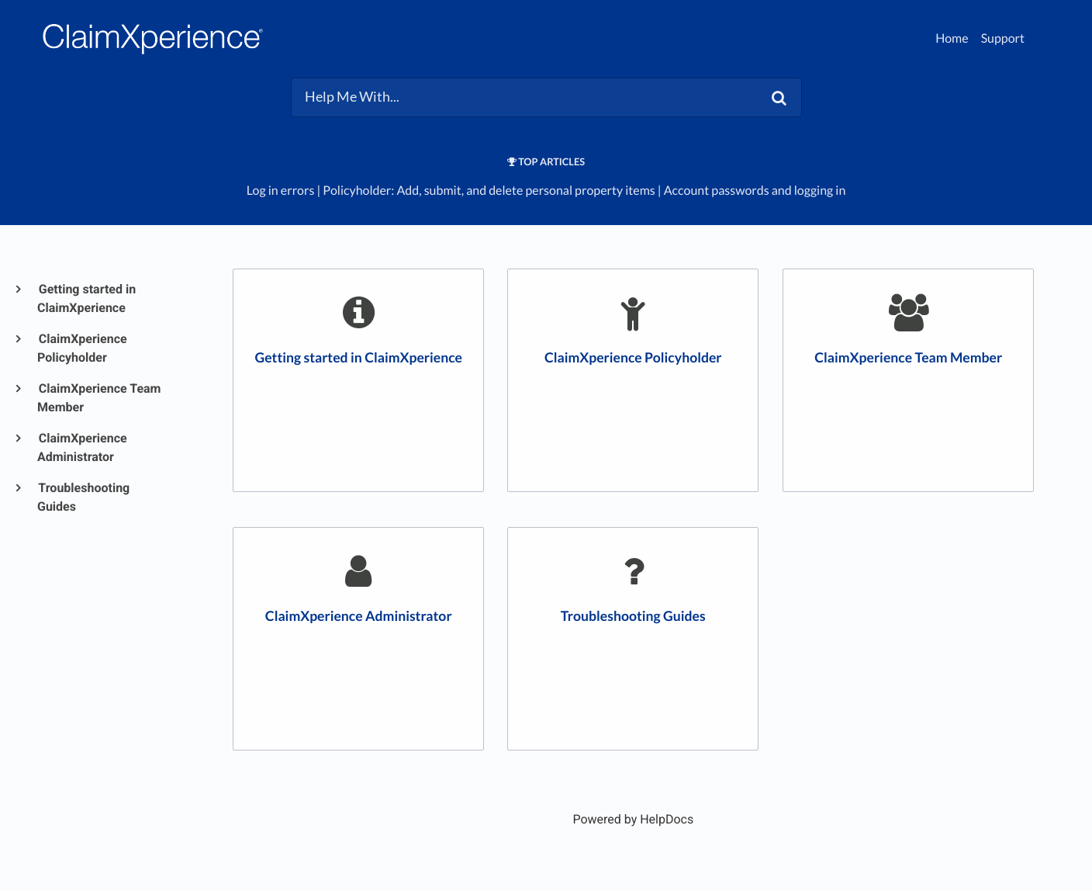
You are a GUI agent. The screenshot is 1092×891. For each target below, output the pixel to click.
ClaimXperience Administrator (82, 447)
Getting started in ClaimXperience (86, 298)
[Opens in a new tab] (632, 819)
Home (952, 38)
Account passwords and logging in (755, 190)
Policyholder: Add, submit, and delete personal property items (489, 190)
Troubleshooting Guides (83, 497)
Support (1003, 38)
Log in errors (281, 190)
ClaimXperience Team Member (99, 397)
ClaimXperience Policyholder (82, 348)
